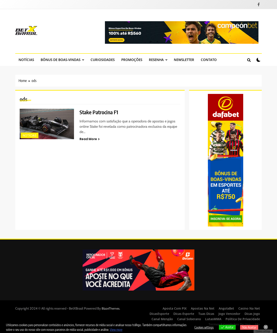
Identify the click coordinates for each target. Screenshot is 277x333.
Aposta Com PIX (175, 308)
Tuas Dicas (206, 314)
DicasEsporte (159, 314)
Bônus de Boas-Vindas (60, 59)
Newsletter (184, 59)
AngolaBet (226, 308)
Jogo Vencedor (229, 314)
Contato (209, 59)
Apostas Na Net (202, 308)
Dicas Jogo (252, 314)
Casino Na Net (249, 308)
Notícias (26, 59)
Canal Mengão (162, 319)
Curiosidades (103, 59)
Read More (90, 139)
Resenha (156, 59)
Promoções (131, 59)
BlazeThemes (111, 308)
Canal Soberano (189, 319)
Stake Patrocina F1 (99, 112)
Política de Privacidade (243, 319)
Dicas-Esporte (183, 314)
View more (116, 329)
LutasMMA (213, 319)
